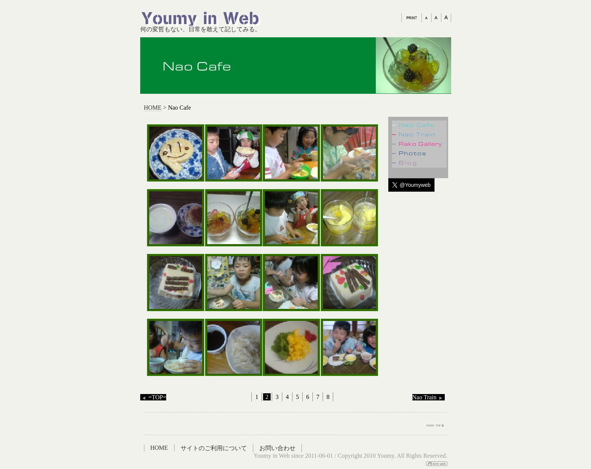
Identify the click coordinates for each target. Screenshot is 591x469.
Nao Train (428, 397)
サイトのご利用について (214, 448)
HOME (153, 107)
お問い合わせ (277, 448)
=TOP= (153, 397)
